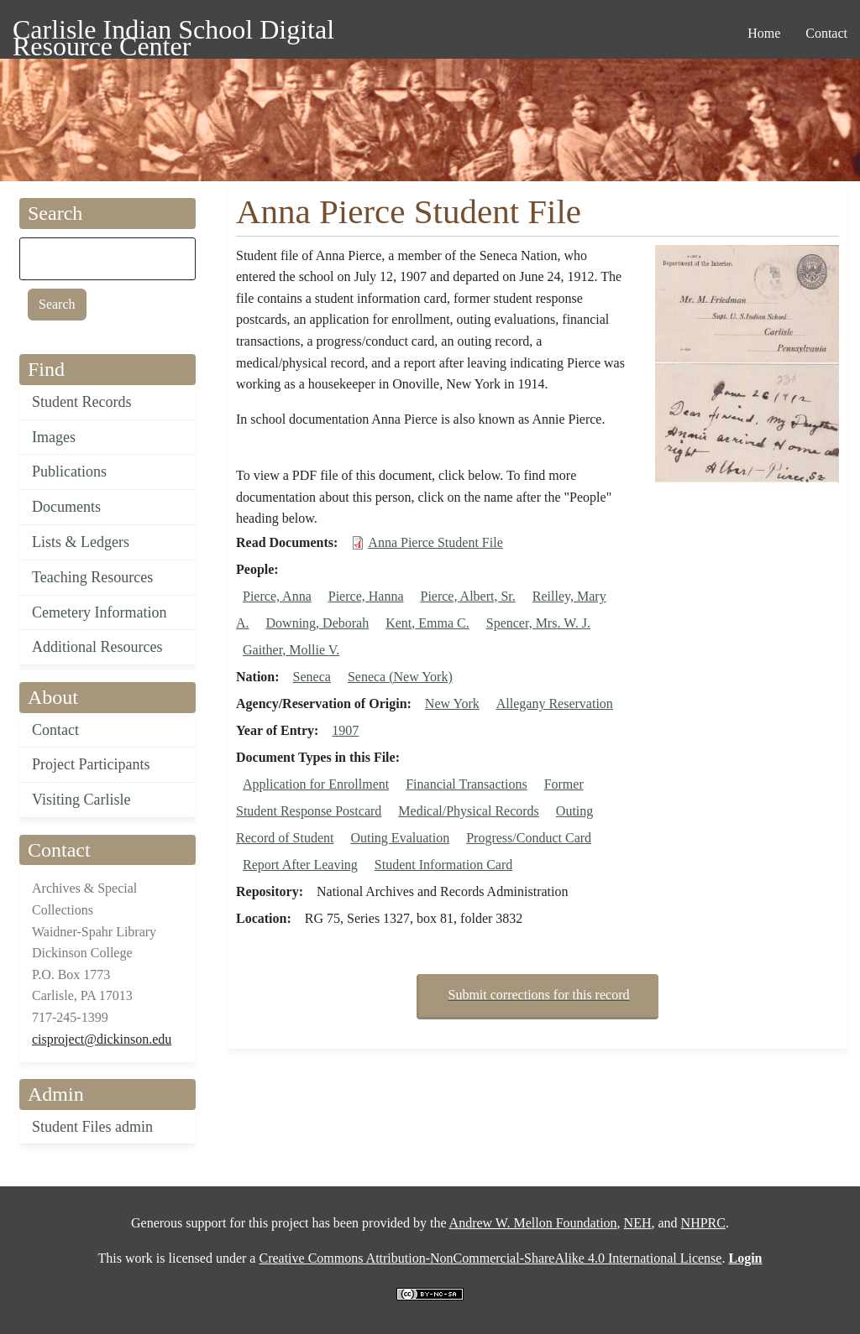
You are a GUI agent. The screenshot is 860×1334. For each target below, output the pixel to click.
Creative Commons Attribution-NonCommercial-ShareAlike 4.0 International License (490, 1258)
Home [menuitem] (763, 33)
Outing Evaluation (399, 838)
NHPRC (703, 1223)
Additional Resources (97, 646)
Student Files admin (92, 1126)
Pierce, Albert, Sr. (467, 596)
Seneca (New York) (400, 677)
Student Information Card (443, 864)
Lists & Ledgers (80, 542)
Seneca (312, 677)
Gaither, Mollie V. (291, 650)
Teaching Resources (92, 577)
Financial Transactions (466, 784)
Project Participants (90, 764)
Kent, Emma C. (427, 623)
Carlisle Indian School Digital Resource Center (173, 32)
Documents (66, 506)
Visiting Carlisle (81, 799)
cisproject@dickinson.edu (101, 1039)
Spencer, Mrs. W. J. (538, 623)
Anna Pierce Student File (435, 542)
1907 (345, 730)
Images (54, 437)
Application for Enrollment (316, 784)
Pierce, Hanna (366, 596)
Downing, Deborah (318, 623)
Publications (69, 471)
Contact (55, 730)
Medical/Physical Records (468, 811)
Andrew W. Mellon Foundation (533, 1223)
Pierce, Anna (277, 596)
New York (452, 703)
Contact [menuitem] (826, 33)
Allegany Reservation (554, 703)
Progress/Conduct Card (528, 838)
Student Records (82, 401)
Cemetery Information (99, 612)
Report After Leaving (300, 864)
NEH (638, 1223)
